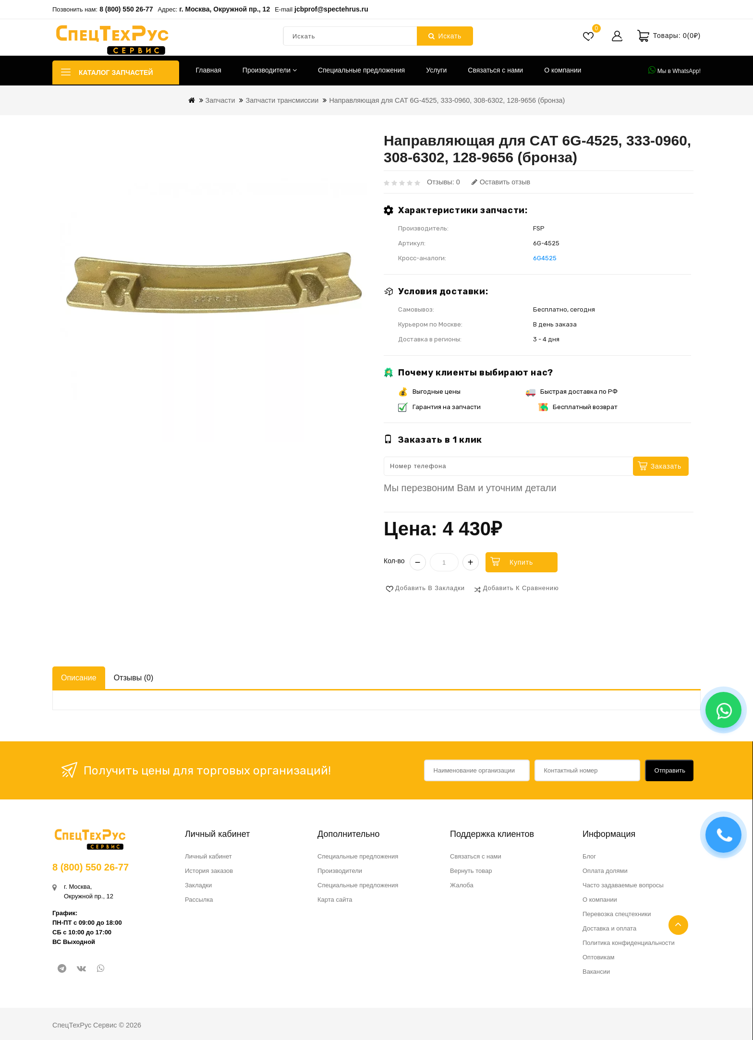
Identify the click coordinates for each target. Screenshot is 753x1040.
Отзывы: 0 (443, 182)
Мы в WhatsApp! (674, 70)
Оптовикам (599, 957)
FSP (539, 228)
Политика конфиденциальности (629, 942)
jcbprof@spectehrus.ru (331, 9)
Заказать (666, 466)
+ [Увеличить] (471, 562)
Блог (589, 856)
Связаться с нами (495, 70)
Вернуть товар (471, 870)
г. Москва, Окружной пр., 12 (224, 9)
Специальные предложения (361, 70)
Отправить (670, 770)
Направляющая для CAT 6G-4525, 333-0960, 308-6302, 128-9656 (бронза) (447, 100)
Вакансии (596, 971)
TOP (678, 925)
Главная (208, 70)
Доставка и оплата (609, 928)
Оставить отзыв (501, 182)
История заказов (209, 870)
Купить (521, 562)
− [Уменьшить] (418, 562)
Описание (79, 678)
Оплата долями (605, 870)
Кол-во (394, 561)
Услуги (436, 70)
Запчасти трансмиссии (281, 100)
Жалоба (462, 885)
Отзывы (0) (134, 678)
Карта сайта (334, 899)
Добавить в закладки (430, 588)
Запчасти (220, 100)
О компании (562, 70)
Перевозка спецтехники (617, 914)
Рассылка (199, 899)
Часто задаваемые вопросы (623, 885)
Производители (270, 70)
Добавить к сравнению (521, 588)
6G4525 (545, 258)
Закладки (198, 885)
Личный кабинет (208, 856)
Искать (445, 36)
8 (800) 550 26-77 (126, 9)
